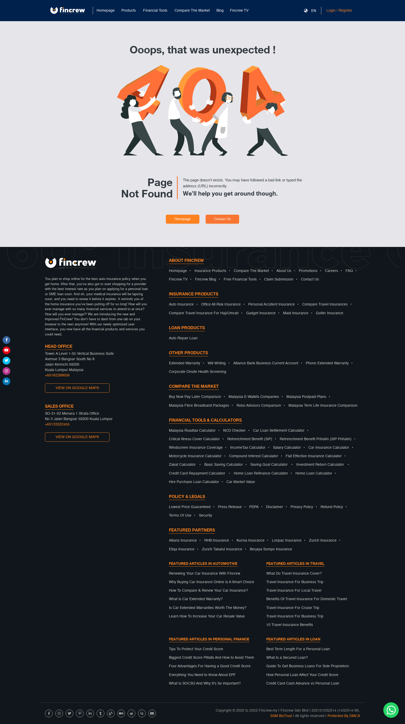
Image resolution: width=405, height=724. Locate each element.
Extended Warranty (184, 363)
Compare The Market (251, 271)
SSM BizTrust (281, 716)
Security (205, 515)
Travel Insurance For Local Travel (293, 590)
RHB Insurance (216, 540)
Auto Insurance (181, 304)
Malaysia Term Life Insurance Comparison (323, 405)
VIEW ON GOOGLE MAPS (77, 388)
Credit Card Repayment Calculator (197, 473)
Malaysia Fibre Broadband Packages (199, 405)
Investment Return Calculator (320, 464)
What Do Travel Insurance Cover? (294, 573)
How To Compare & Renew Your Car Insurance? (208, 590)
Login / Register (339, 10)
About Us (283, 271)
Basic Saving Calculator (223, 464)
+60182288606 (57, 375)
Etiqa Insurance (181, 549)
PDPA (254, 507)
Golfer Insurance (329, 313)
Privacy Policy (302, 507)
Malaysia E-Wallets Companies (254, 397)
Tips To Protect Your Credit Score (196, 649)
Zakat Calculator (182, 464)
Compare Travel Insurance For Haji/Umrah (204, 313)
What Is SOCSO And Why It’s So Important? (205, 683)
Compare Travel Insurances (325, 304)
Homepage (106, 10)
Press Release (230, 507)
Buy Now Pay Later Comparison (195, 397)
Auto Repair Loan (183, 338)
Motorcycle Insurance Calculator (195, 456)
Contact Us (222, 219)
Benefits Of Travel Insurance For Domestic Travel (306, 599)
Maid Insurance (295, 313)
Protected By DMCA (344, 716)
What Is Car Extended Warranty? (196, 599)
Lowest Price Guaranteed (190, 507)
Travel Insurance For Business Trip (294, 582)
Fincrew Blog (205, 279)
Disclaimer (274, 507)
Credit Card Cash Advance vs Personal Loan (302, 683)
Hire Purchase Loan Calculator (194, 482)
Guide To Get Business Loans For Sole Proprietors (307, 666)
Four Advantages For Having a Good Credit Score (210, 666)
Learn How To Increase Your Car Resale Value (207, 616)
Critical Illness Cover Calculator (194, 439)
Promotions (308, 271)
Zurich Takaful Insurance (222, 549)
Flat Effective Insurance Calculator (314, 456)
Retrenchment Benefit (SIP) (249, 439)
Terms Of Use (180, 515)
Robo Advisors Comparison (259, 405)
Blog (220, 10)
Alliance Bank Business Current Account (265, 363)
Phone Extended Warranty (327, 363)
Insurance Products (210, 271)
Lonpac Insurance (286, 540)
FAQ (349, 271)
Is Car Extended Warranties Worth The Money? (207, 608)
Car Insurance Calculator (328, 447)
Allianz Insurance (183, 540)
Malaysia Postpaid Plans (306, 397)
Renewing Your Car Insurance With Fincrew (204, 573)
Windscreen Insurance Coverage (196, 447)
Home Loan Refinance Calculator (261, 473)
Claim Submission (278, 279)
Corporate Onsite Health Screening (197, 372)
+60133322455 (57, 424)
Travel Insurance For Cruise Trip (292, 608)
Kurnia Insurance (250, 540)
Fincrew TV (239, 10)
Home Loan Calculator (313, 473)
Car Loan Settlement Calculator (279, 430)
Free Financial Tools (240, 279)
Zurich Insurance (323, 540)
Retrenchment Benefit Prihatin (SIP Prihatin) (316, 439)
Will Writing (217, 363)
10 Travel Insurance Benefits (289, 625)
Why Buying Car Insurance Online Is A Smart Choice (211, 582)
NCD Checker (234, 430)
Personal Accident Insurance (271, 304)
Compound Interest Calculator (253, 456)
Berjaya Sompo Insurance (271, 549)
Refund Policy (332, 507)
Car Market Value (241, 482)
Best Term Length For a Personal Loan (298, 649)
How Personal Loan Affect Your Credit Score (302, 675)
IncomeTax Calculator (248, 447)
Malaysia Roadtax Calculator (192, 430)
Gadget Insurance (261, 313)
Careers (331, 271)
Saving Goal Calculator (269, 464)
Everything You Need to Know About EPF (202, 675)
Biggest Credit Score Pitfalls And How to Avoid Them (211, 657)
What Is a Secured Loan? (287, 657)
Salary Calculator (287, 447)
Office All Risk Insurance (221, 304)
